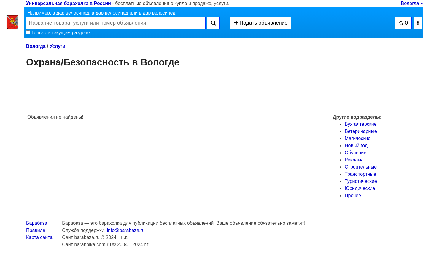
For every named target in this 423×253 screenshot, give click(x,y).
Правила (35, 230)
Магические (357, 138)
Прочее (353, 195)
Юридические (360, 188)
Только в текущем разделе (58, 32)
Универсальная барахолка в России (68, 3)
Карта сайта (39, 237)
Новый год (356, 145)
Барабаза (36, 223)
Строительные (361, 166)
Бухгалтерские (361, 124)
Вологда (412, 3)
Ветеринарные (361, 131)
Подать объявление (261, 23)
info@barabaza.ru (125, 230)
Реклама (354, 159)
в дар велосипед (71, 12)
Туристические (361, 181)
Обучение (355, 152)
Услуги (57, 46)
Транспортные (360, 174)
